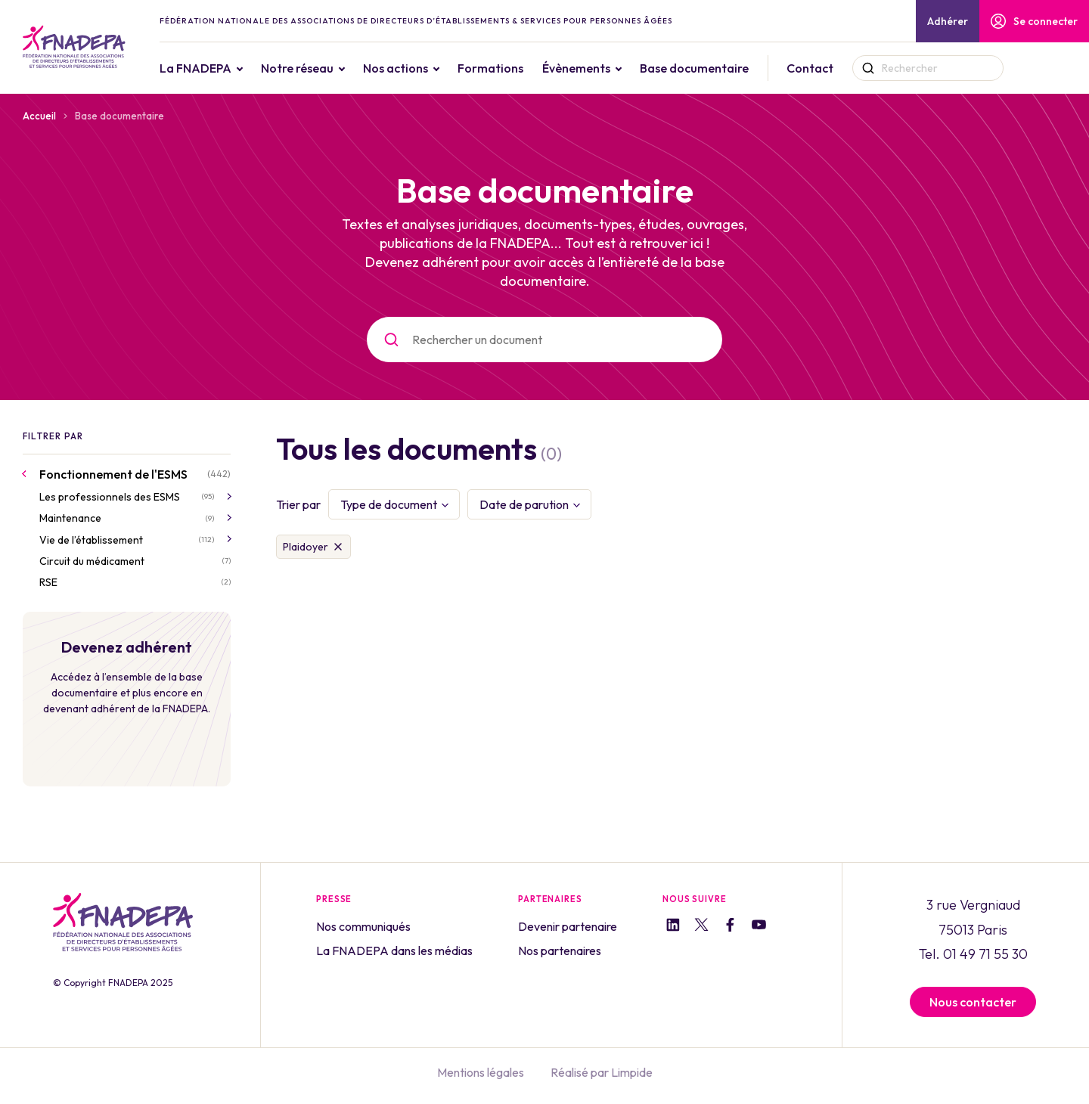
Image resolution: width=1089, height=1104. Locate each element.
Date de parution (524, 504)
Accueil (39, 116)
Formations (527, 68)
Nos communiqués (363, 926)
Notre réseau (334, 68)
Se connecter (1034, 21)
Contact (847, 68)
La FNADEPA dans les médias (394, 950)
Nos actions (432, 68)
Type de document (388, 504)
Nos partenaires (559, 950)
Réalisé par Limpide (602, 1072)
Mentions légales (480, 1072)
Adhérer (947, 21)
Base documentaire (731, 68)
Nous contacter (972, 1001)
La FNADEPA (232, 68)
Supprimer (338, 547)
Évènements (613, 68)
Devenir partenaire (567, 926)
